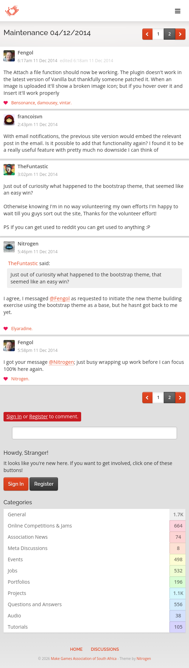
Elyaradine (21, 328)
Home (76, 649)
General (17, 514)
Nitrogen (28, 244)
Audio (14, 615)
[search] (94, 433)
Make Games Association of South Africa (84, 658)
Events (15, 559)
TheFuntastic (33, 167)
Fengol (25, 53)
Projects (17, 593)
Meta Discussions (27, 548)
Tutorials (18, 626)
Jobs (12, 570)
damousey (47, 102)
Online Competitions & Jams (40, 525)
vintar (65, 102)
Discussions (105, 649)
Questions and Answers (35, 604)
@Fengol (60, 299)
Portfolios (19, 581)
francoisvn (30, 117)
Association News (28, 536)
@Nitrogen (61, 362)
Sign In (14, 416)
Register (38, 416)
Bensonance (23, 102)
